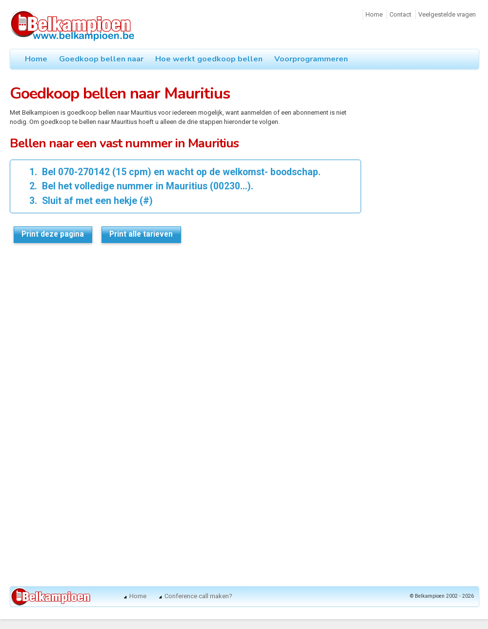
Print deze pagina (52, 234)
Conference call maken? (198, 596)
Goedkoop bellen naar (101, 59)
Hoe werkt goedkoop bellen (209, 59)
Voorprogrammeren (311, 59)
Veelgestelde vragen (447, 14)
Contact (400, 14)
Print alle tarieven (141, 234)
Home (374, 14)
